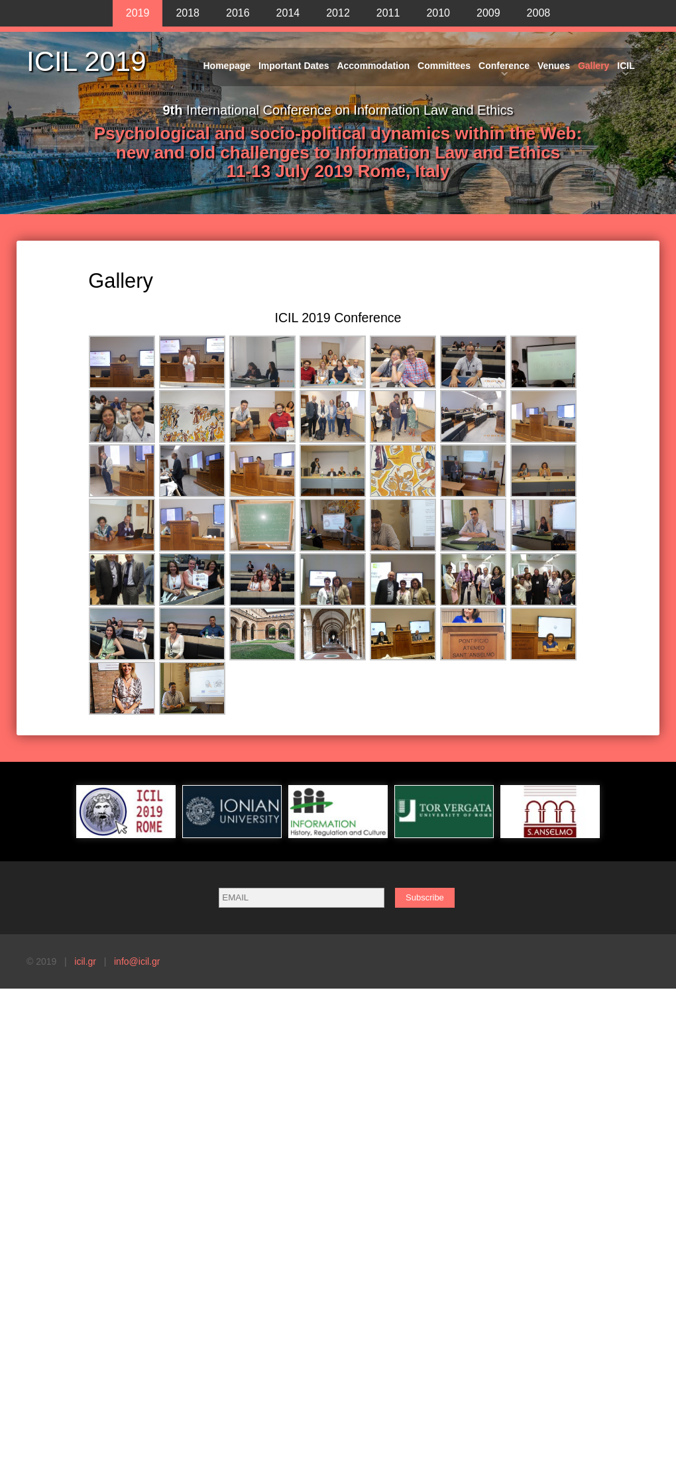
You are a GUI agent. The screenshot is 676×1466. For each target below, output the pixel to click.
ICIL (625, 65)
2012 (338, 13)
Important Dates (293, 65)
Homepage (227, 65)
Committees (444, 65)
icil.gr (85, 961)
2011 (388, 13)
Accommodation (373, 65)
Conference (504, 65)
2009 (488, 13)
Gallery (593, 65)
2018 (187, 13)
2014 (288, 13)
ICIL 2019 (86, 62)
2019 (138, 13)
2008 (539, 13)
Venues (553, 65)
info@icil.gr (137, 961)
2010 (438, 13)
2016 (238, 13)
